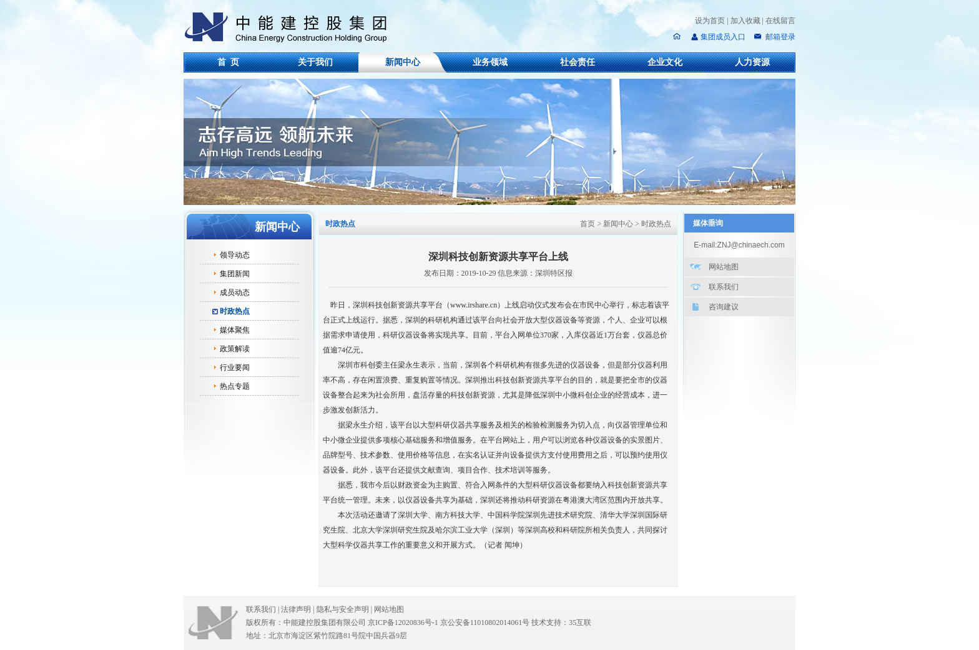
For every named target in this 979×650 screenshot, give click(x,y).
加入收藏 (745, 20)
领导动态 (235, 255)
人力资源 (752, 62)
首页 (587, 223)
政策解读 (235, 348)
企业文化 (664, 62)
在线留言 (780, 20)
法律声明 (298, 609)
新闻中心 (402, 62)
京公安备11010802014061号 (485, 622)
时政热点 (235, 311)
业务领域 (490, 62)
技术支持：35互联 (561, 622)
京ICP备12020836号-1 (403, 622)
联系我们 (724, 286)
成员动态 (235, 292)
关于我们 (315, 62)
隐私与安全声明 (343, 609)
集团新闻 (235, 273)
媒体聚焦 (235, 330)
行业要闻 (235, 367)
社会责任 (577, 62)
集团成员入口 (723, 36)
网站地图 (724, 266)
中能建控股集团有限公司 (291, 27)
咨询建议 (724, 306)
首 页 (228, 62)
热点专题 (235, 386)
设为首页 (710, 20)
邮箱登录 (779, 36)
